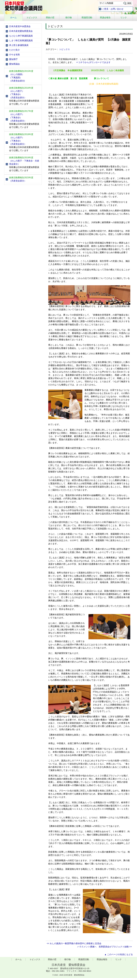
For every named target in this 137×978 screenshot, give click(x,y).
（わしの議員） (16, 74)
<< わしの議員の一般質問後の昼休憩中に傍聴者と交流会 (74, 943)
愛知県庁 (13, 59)
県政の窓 (50, 17)
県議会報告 (105, 17)
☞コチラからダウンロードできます (93, 62)
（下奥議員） (15, 77)
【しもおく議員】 (56, 557)
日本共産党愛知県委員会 (21, 31)
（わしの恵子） (16, 91)
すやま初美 (14, 54)
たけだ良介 (14, 50)
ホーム (13, 17)
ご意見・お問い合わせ (112, 9)
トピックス (31, 17)
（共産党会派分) (17, 81)
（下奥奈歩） (15, 94)
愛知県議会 (14, 64)
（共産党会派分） (17, 97)
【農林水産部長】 (56, 448)
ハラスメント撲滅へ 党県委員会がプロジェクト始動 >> (104, 947)
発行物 (68, 17)
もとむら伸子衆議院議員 (21, 36)
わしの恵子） (16, 137)
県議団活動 (87, 17)
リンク (123, 17)
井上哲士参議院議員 (18, 45)
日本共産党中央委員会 (20, 26)
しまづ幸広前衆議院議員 (21, 40)
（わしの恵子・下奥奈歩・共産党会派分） (24, 162)
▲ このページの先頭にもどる (118, 954)
